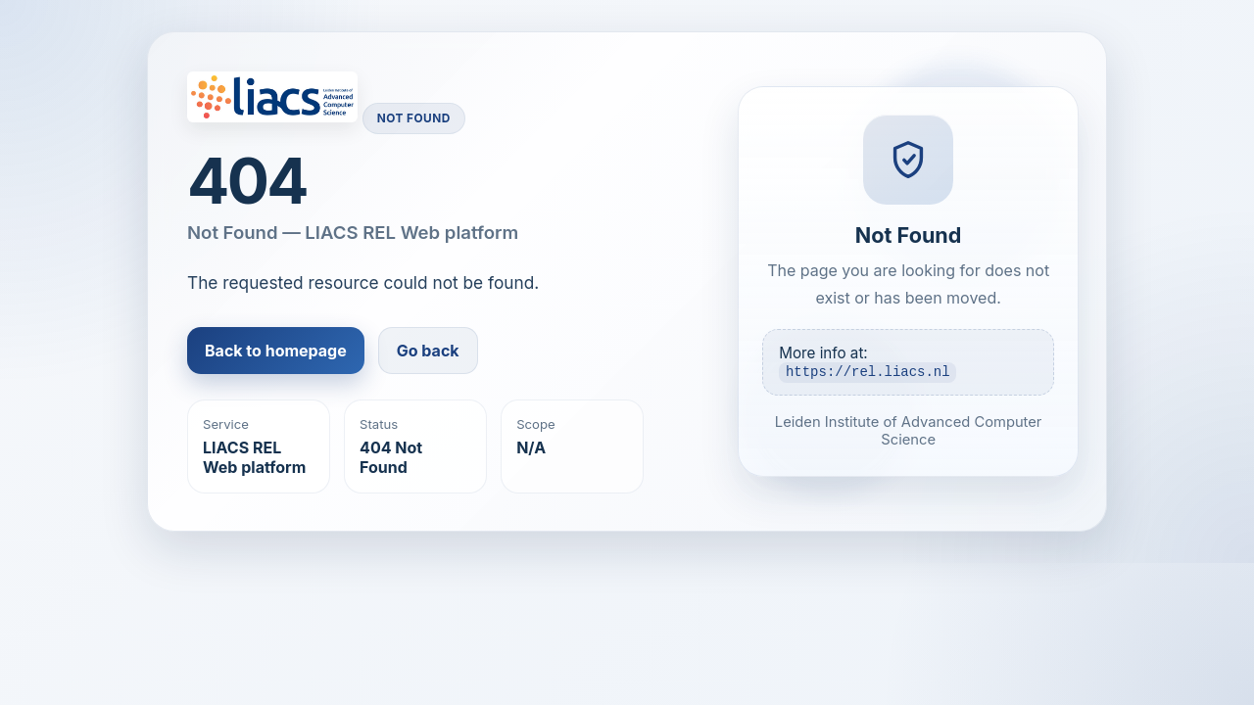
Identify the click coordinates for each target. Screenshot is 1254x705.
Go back (428, 350)
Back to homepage (276, 350)
